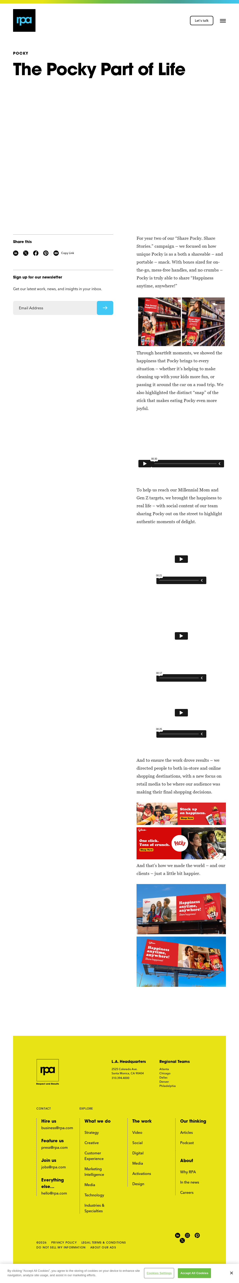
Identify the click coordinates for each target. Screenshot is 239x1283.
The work (142, 1122)
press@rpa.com (54, 1147)
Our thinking (193, 1122)
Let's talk (201, 20)
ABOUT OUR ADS (103, 1247)
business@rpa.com (57, 1127)
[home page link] (24, 20)
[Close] (231, 1273)
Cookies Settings (159, 1273)
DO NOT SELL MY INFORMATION (61, 1247)
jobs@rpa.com (53, 1167)
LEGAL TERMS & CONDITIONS (103, 1242)
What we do (97, 1122)
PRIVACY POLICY (64, 1242)
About (186, 1161)
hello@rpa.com (54, 1193)
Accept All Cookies (194, 1273)
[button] (223, 20)
